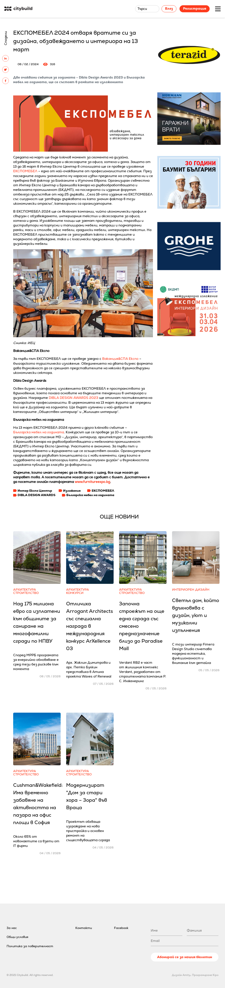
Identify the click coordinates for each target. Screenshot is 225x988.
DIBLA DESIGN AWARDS (36, 495)
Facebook (121, 928)
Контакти (83, 928)
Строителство (26, 593)
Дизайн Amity (181, 975)
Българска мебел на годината (38, 432)
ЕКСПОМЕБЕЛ (25, 171)
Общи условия (17, 937)
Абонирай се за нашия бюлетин (184, 957)
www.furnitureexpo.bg (92, 482)
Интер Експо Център (35, 491)
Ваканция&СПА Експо (120, 359)
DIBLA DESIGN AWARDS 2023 (73, 398)
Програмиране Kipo (205, 975)
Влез (169, 8)
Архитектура (24, 589)
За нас (12, 928)
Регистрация (194, 8)
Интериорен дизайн (190, 589)
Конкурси (74, 593)
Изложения (72, 491)
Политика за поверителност (30, 946)
